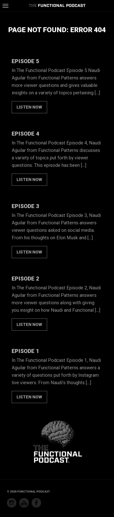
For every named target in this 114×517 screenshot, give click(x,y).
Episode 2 (25, 278)
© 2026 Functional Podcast (28, 491)
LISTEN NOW (29, 107)
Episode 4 (25, 133)
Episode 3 (25, 206)
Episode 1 (25, 351)
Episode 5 (25, 61)
